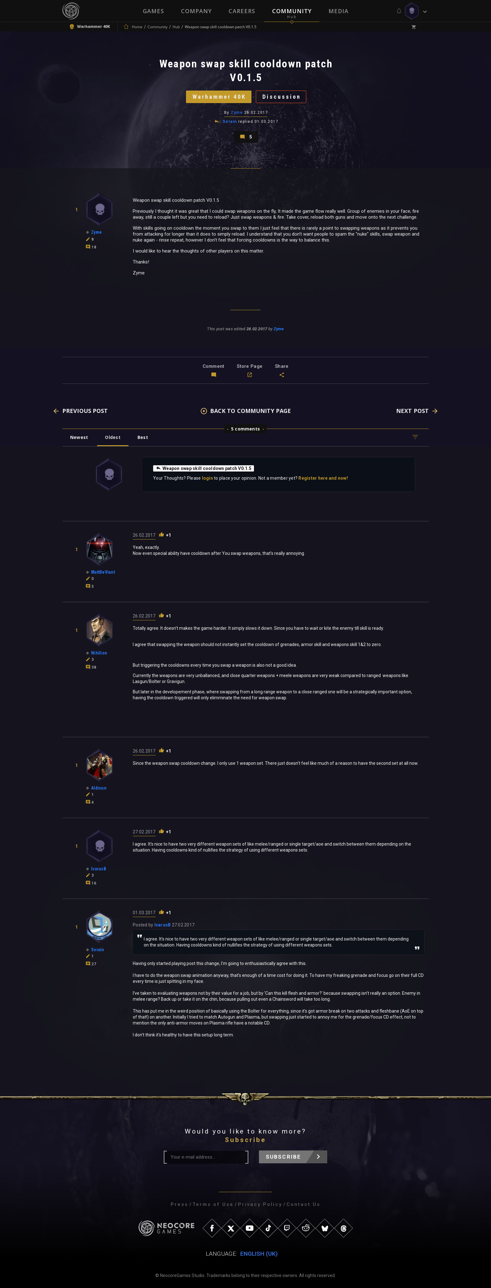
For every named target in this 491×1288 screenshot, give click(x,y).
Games (153, 11)
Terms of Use (213, 1204)
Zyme (237, 112)
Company (196, 11)
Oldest (112, 437)
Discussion (281, 96)
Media (338, 11)
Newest (79, 437)
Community (292, 11)
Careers (242, 11)
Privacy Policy (260, 1204)
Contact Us (303, 1204)
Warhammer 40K (219, 96)
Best (142, 437)
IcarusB (162, 924)
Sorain (230, 121)
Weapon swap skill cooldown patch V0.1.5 (203, 468)
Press (179, 1204)
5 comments (245, 429)
